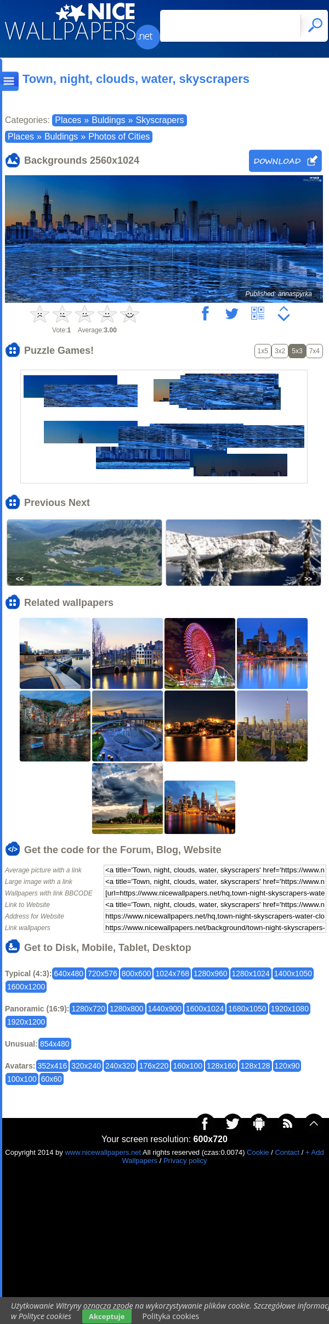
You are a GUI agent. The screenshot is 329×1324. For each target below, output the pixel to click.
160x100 (187, 1065)
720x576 (102, 973)
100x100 (22, 1079)
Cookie (258, 1152)
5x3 (297, 351)
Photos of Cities (119, 136)
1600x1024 (205, 1008)
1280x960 (211, 973)
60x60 (51, 1079)
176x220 (154, 1065)
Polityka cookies (171, 1316)
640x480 (68, 973)
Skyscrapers (159, 120)
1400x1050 (293, 973)
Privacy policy (185, 1160)
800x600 (136, 973)
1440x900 (165, 1008)
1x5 (263, 351)
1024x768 (172, 973)
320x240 (86, 1065)
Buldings (108, 120)
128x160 (221, 1065)
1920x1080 (290, 1008)
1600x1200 (26, 986)
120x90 (287, 1065)
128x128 (255, 1065)
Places (68, 120)
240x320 (120, 1065)
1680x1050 (247, 1008)
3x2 (280, 351)
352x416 (52, 1065)
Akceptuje (106, 1316)
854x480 (55, 1043)
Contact (287, 1152)
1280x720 (88, 1008)
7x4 (314, 351)
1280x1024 (251, 973)
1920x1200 (26, 1021)
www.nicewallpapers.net (103, 1152)
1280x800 (127, 1008)
